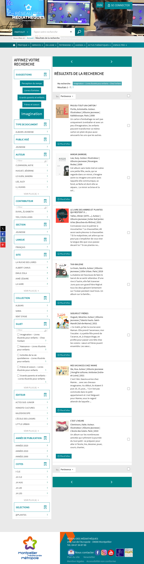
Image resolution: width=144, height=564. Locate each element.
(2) (32, 430)
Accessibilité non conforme (101, 561)
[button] (32, 83)
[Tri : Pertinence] (68, 96)
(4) (32, 193)
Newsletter (89, 557)
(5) (32, 290)
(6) (32, 387)
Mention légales (75, 561)
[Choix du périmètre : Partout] (21, 32)
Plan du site (73, 557)
